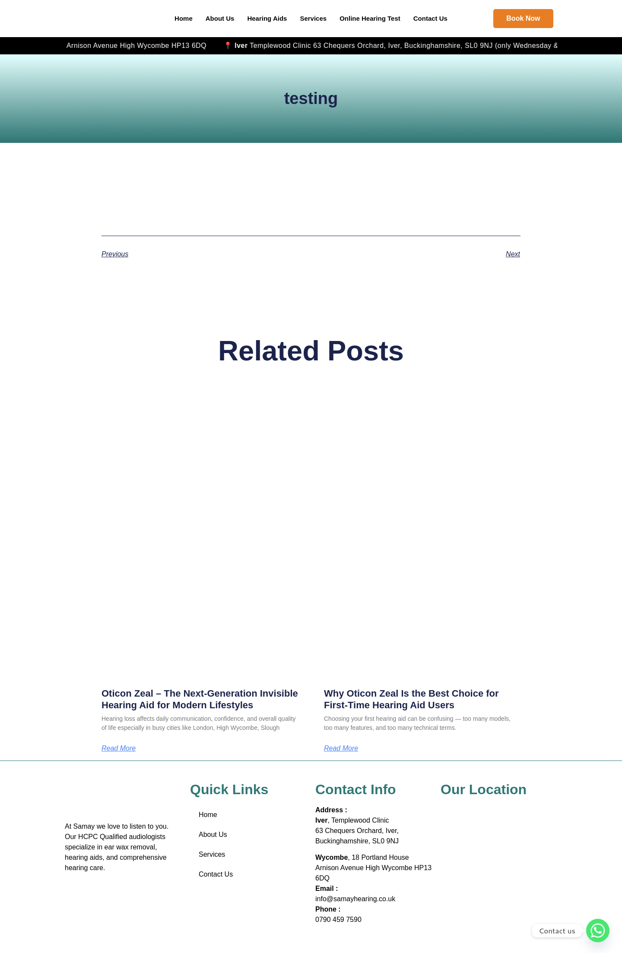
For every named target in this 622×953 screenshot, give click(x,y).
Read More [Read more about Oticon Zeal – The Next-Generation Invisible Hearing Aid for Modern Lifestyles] (119, 748)
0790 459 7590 (338, 919)
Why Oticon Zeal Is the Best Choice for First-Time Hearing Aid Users (411, 699)
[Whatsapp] (597, 930)
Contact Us (430, 18)
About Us (220, 18)
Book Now (523, 18)
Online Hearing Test (370, 18)
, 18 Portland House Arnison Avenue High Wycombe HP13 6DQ (241, 45)
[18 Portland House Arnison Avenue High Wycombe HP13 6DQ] (499, 891)
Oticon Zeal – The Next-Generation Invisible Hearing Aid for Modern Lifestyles (200, 699)
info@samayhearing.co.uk (355, 899)
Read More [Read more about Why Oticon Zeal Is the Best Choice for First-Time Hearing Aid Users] (341, 748)
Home (184, 18)
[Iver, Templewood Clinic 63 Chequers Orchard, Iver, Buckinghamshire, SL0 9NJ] (499, 831)
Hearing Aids (267, 18)
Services (313, 18)
